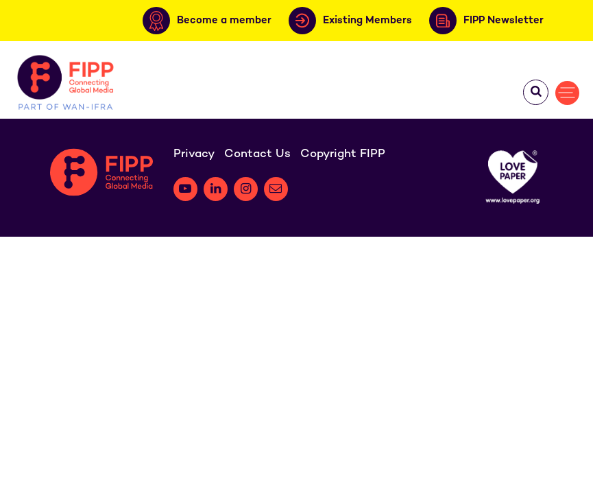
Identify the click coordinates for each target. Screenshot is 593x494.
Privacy (194, 154)
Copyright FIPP (342, 154)
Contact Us (257, 154)
